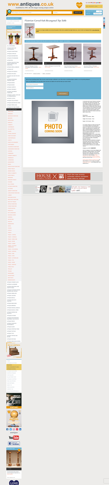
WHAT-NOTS (10, 277)
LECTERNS (10, 188)
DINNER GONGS (11, 171)
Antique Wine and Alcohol (13, 341)
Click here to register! (13, 21)
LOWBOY (10, 195)
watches (94, 156)
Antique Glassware (12, 284)
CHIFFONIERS (11, 144)
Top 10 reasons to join (13, 367)
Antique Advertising (12, 51)
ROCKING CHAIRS (12, 214)
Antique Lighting (11, 295)
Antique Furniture (12, 109)
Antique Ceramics (11, 89)
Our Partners (10, 383)
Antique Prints (11, 321)
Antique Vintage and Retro (12, 336)
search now (78, 12)
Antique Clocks (11, 98)
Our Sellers (10, 375)
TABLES (9, 232)
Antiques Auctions (12, 363)
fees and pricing (11, 381)
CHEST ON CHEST (12, 135)
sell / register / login (91, 6)
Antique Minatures (12, 303)
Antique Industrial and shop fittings (13, 287)
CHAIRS (9, 131)
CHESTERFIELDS (11, 138)
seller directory (11, 377)
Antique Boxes (11, 84)
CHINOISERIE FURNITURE (13, 149)
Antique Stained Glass (13, 282)
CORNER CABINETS (12, 155)
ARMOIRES (10, 113)
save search (62, 93)
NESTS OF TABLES (12, 201)
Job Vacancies (10, 387)
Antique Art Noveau (12, 71)
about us (9, 385)
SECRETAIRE (11, 219)
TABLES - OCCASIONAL (13, 249)
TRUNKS (10, 271)
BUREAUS (10, 122)
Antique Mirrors (11, 305)
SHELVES (10, 221)
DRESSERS (10, 177)
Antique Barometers (12, 55)
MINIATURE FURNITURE (13, 199)
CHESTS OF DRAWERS (13, 142)
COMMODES (10, 153)
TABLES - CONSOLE (12, 236)
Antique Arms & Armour (13, 67)
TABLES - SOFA (11, 255)
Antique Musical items (12, 310)
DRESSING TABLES (12, 179)
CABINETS (10, 124)
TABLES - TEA (11, 260)
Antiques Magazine (12, 371)
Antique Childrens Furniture (12, 92)
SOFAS (9, 225)
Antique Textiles (11, 331)
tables (90, 156)
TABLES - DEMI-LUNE (12, 239)
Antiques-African (11, 53)
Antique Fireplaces (12, 105)
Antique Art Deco (11, 73)
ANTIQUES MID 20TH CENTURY (11, 300)
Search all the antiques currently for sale (91, 159)
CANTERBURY (11, 127)
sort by (88, 13)
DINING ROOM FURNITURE (14, 166)
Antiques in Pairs (11, 315)
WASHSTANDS (11, 275)
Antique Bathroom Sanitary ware (12, 80)
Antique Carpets (11, 87)
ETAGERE (10, 182)
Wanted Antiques (11, 373)
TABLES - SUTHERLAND (13, 258)
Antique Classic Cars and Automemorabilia (13, 95)
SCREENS (10, 217)
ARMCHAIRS (10, 111)
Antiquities (10, 60)
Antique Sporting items (13, 329)
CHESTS (10, 140)
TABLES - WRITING (12, 264)
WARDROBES (11, 273)
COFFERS (10, 151)
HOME (8, 361)
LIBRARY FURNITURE (12, 190)
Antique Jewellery (12, 293)
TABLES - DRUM (11, 241)
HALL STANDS (11, 184)
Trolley (10, 269)
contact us (10, 389)
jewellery (98, 156)
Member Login (10, 23)
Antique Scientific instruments (11, 324)
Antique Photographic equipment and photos (13, 318)
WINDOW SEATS (11, 280)
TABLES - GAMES (11, 243)
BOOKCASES (11, 120)
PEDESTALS (10, 210)
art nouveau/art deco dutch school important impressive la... (14, 473)
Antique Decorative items (13, 102)
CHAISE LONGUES (12, 133)
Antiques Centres (11, 379)
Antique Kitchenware (12, 58)
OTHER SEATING (11, 208)
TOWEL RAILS (11, 266)
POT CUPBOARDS (12, 212)
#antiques (14, 432)
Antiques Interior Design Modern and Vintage (13, 290)
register (9, 365)
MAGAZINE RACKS (12, 197)
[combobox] (62, 12)
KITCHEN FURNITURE (12, 186)
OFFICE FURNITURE (12, 203)
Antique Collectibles (12, 100)
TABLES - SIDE (11, 253)
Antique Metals (11, 297)
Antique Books (11, 82)
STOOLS (10, 230)
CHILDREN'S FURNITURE (13, 146)
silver (88, 156)
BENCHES (10, 118)
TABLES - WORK (11, 262)
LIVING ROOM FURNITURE (13, 192)
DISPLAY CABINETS (12, 173)
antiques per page (91, 11)
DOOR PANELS (11, 175)
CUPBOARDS (11, 160)
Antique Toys (10, 333)
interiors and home (96, 157)
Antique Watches (11, 339)
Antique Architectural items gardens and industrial (13, 63)
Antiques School (11, 369)
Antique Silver (11, 326)
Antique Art (10, 69)
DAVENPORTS (11, 162)
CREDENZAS (10, 157)
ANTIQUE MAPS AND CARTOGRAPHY (11, 49)
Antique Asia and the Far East (13, 76)
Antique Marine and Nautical (12, 313)
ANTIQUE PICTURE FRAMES (13, 107)
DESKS (9, 164)
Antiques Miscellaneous (13, 307)
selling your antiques (87, 162)
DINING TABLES (11, 168)
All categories (11, 45)
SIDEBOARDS (11, 223)
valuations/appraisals (13, 391)
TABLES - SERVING (12, 251)
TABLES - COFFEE (12, 234)
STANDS (10, 228)
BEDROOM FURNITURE (13, 116)
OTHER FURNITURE (12, 206)
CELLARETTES (11, 129)
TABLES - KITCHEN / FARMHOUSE (12, 246)
